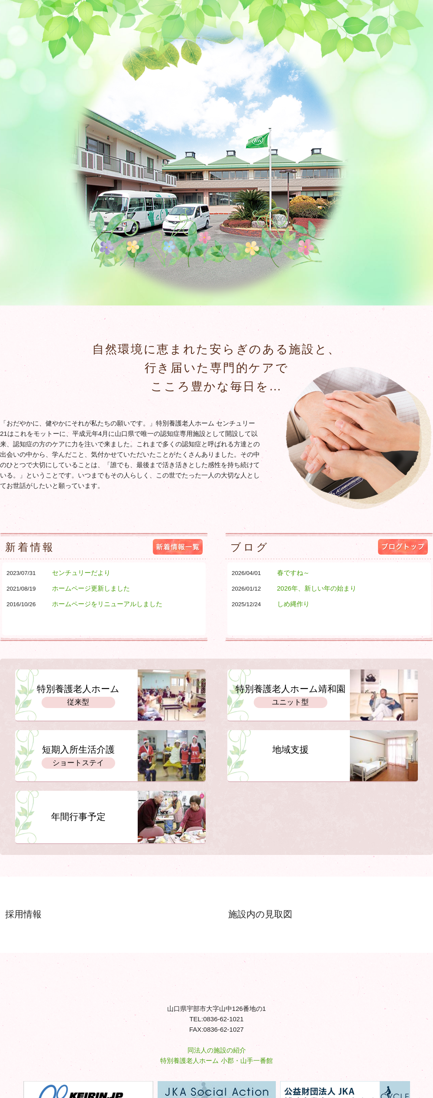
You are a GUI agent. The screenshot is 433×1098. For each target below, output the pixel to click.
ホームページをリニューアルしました (107, 603)
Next (422, 152)
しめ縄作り (293, 603)
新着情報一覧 (178, 547)
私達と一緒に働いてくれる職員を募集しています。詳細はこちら (141, 910)
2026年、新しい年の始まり (316, 588)
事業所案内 (205, 282)
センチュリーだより (81, 572)
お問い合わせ (359, 282)
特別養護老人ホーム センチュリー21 (45, 23)
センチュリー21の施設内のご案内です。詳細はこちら (365, 910)
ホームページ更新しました (91, 588)
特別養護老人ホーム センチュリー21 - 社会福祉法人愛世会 (216, 980)
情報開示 (279, 282)
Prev (11, 152)
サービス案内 (122, 282)
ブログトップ (403, 547)
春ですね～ (293, 572)
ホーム (48, 282)
